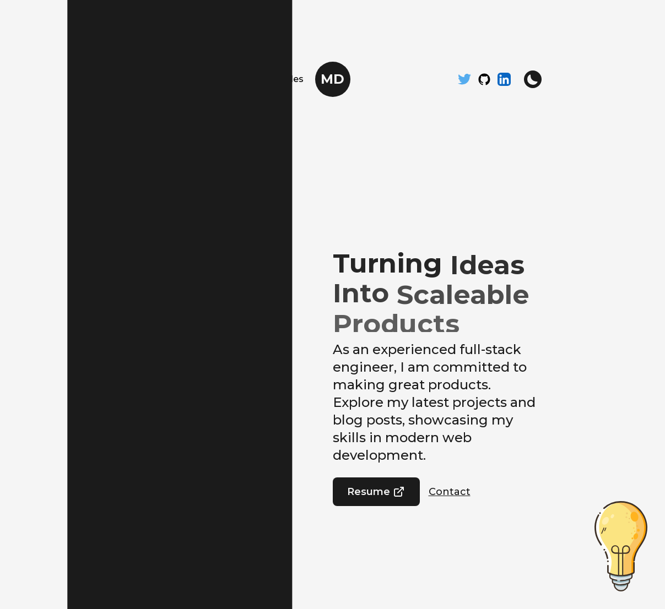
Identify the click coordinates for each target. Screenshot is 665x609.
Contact (450, 492)
